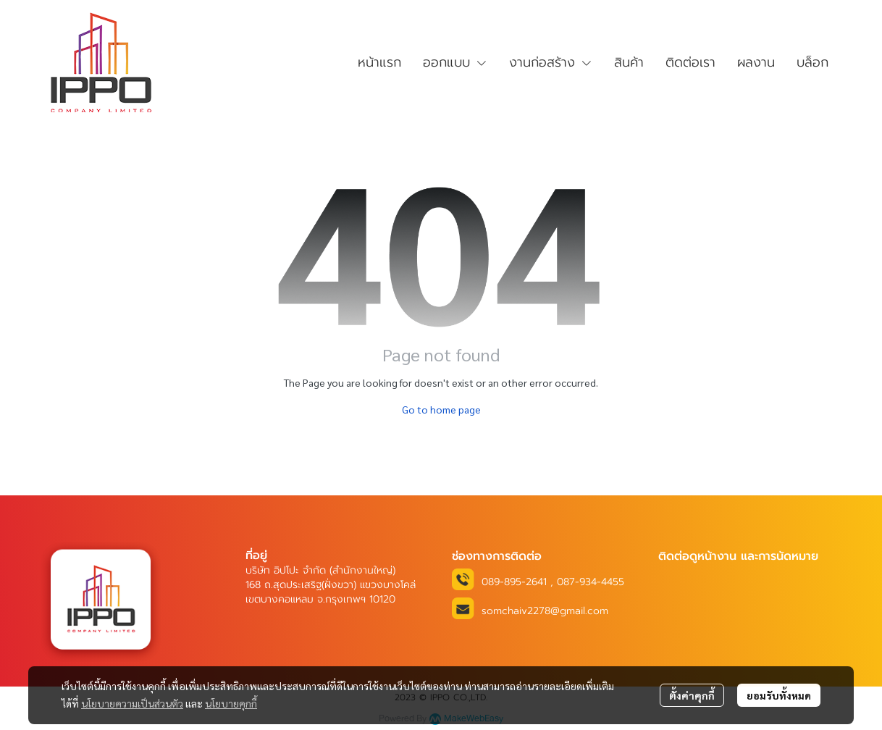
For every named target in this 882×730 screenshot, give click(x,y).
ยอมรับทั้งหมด (779, 695)
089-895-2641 (514, 582)
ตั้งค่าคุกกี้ (692, 695)
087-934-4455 (590, 582)
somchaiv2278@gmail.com (545, 610)
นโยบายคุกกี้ (231, 703)
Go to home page (441, 409)
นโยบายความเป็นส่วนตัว (132, 703)
